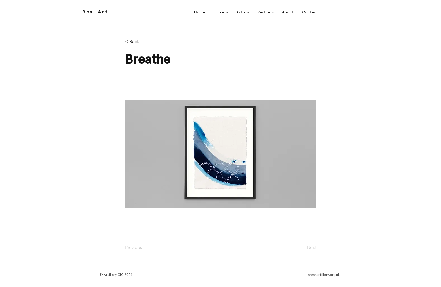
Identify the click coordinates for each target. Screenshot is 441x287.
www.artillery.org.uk (324, 275)
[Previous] (143, 247)
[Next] (302, 247)
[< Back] (143, 41)
